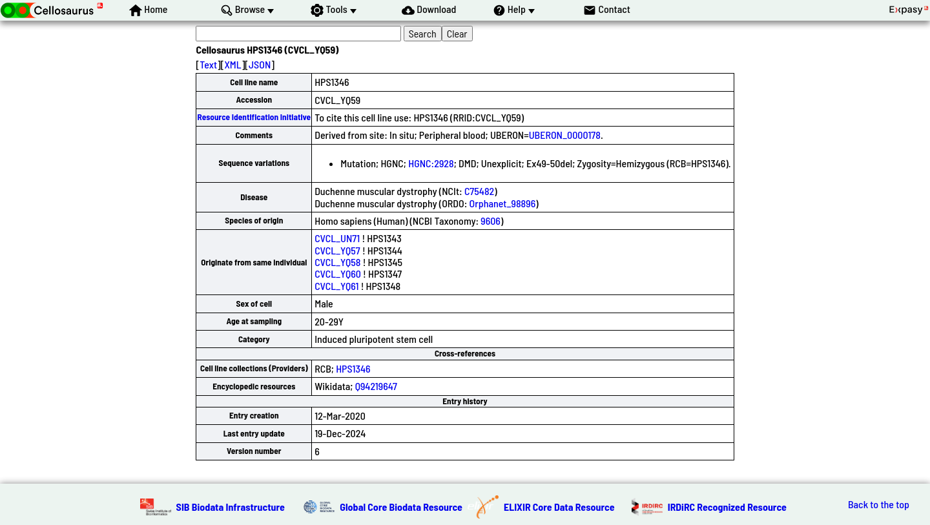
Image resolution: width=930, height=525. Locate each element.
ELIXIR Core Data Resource (559, 506)
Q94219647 (376, 386)
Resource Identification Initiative (254, 117)
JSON (260, 64)
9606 (490, 220)
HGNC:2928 (430, 163)
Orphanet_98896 (503, 203)
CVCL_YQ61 (336, 286)
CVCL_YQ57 (337, 250)
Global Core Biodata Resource (401, 506)
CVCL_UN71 (337, 238)
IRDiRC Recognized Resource (727, 506)
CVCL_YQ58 (337, 262)
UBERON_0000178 (565, 135)
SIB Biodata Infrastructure (230, 506)
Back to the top (878, 504)
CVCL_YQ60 (338, 273)
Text (208, 64)
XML (232, 64)
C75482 (479, 191)
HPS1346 (353, 368)
